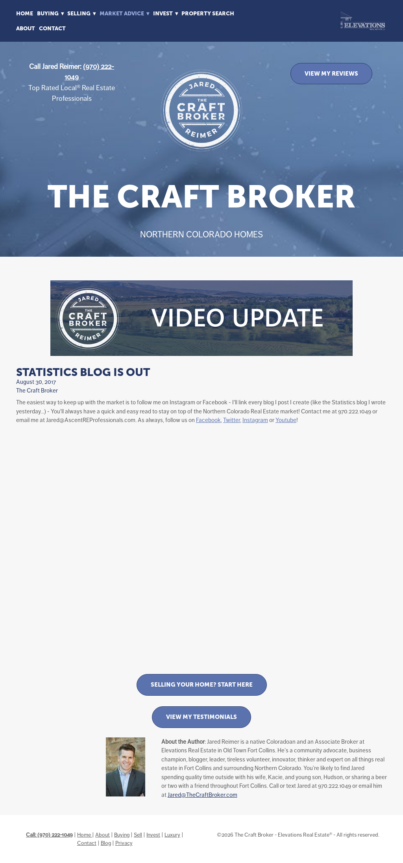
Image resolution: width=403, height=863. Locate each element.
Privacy (124, 843)
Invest (153, 835)
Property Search (207, 13)
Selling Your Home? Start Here (202, 684)
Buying (121, 835)
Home (24, 13)
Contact (52, 28)
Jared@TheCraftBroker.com (202, 794)
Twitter (231, 420)
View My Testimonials (201, 716)
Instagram (255, 420)
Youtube (285, 420)
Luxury (172, 835)
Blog (106, 843)
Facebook (208, 420)
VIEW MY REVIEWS (331, 73)
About (25, 28)
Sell (138, 835)
